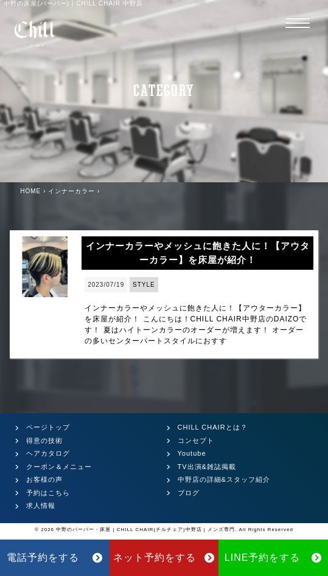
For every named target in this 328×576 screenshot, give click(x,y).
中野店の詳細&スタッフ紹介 (224, 479)
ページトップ (48, 427)
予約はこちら (48, 492)
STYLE (144, 284)
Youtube (192, 453)
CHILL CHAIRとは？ (213, 427)
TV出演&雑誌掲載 (207, 466)
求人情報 (40, 505)
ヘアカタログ (48, 453)
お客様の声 (44, 479)
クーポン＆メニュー (59, 466)
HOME (30, 191)
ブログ (189, 492)
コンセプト (196, 440)
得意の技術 (44, 440)
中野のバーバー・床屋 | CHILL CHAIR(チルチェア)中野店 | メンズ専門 (145, 529)
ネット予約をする (163, 557)
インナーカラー (71, 191)
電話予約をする (55, 557)
